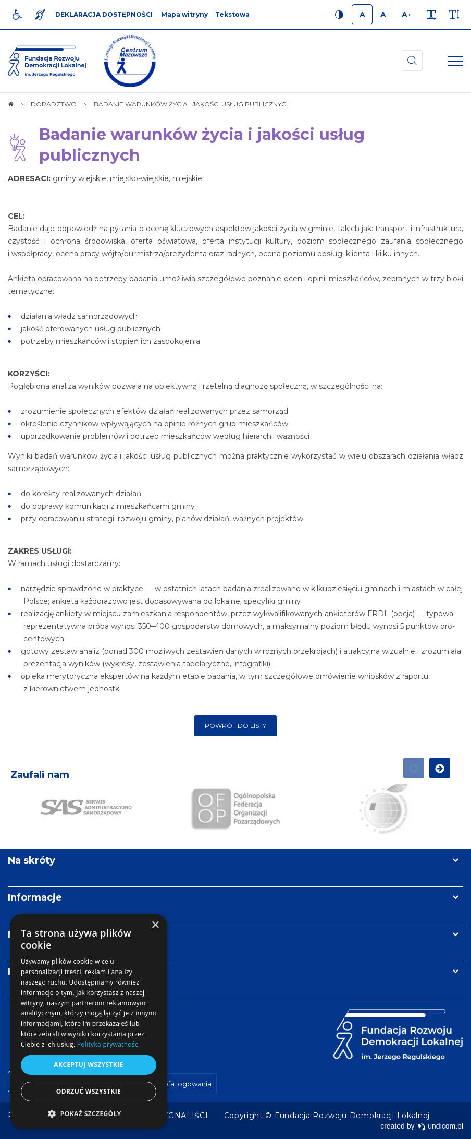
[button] (88, 1113)
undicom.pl (440, 1126)
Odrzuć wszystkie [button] (88, 1091)
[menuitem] (183, 1115)
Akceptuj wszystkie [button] (88, 1064)
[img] (130, 61)
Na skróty (31, 860)
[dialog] (88, 1021)
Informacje (35, 897)
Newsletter (35, 934)
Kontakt (27, 971)
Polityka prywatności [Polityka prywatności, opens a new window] (108, 1044)
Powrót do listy (235, 725)
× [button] (155, 925)
